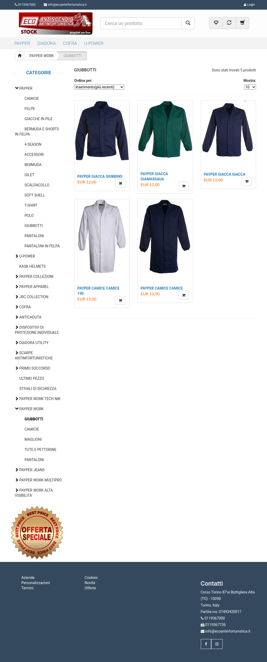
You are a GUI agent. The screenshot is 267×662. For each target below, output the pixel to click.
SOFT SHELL (35, 195)
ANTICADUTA (30, 317)
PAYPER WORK (41, 56)
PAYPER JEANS (32, 470)
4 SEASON (33, 144)
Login (249, 5)
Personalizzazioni (35, 583)
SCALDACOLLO (37, 185)
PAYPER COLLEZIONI (36, 276)
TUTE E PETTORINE (40, 450)
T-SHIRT (31, 205)
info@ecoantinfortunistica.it (67, 5)
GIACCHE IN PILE (39, 119)
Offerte (90, 588)
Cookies (91, 577)
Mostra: (250, 80)
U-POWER (94, 43)
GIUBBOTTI (72, 56)
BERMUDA (33, 165)
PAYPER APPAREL (34, 287)
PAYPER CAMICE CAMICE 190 (98, 291)
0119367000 (25, 5)
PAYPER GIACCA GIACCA (224, 174)
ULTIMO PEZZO (31, 378)
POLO (29, 215)
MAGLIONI (33, 439)
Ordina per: (83, 80)
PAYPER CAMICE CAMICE (162, 288)
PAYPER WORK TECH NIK (39, 399)
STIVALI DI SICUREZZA (37, 389)
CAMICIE (32, 98)
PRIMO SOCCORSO (34, 368)
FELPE (30, 109)
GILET (29, 175)
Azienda (27, 577)
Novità (90, 583)
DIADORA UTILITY (33, 343)
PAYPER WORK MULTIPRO (40, 480)
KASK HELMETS (32, 266)
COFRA (70, 43)
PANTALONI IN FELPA (42, 246)
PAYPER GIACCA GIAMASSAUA (154, 176)
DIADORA (46, 43)
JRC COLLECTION (33, 297)
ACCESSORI (34, 154)
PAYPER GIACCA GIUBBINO (100, 176)
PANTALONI (34, 236)
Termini (27, 588)
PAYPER (22, 43)
